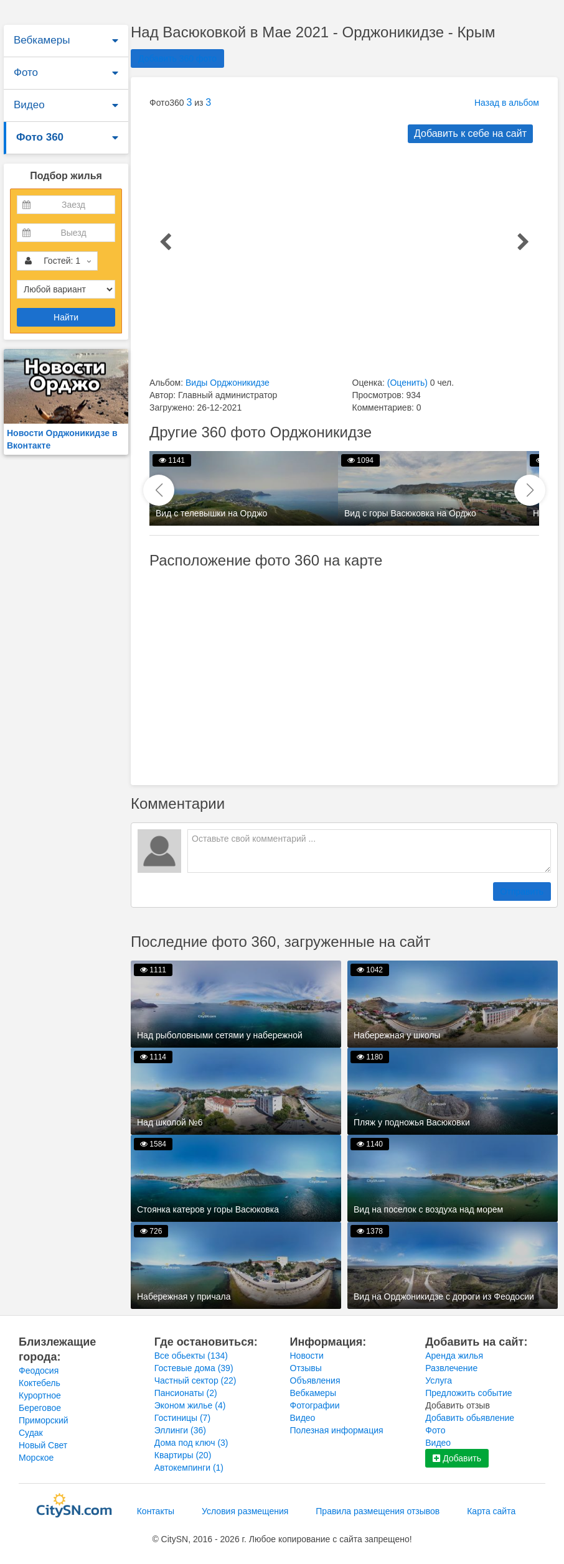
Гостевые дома (193, 1368)
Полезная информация (336, 1430)
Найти (66, 317)
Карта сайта (491, 1511)
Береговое (40, 1408)
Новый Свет (43, 1445)
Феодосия (39, 1370)
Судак (31, 1433)
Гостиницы (182, 1418)
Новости (307, 1356)
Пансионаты (185, 1393)
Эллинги (180, 1430)
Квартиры (183, 1455)
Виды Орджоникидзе (228, 383)
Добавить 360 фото (177, 58)
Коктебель (39, 1383)
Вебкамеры (42, 40)
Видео (29, 105)
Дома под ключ (191, 1443)
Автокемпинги (188, 1468)
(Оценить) (407, 383)
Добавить (457, 1458)
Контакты (155, 1511)
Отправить (522, 891)
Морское (36, 1458)
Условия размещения (245, 1511)
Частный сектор (195, 1380)
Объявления (315, 1380)
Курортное (40, 1395)
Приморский (43, 1420)
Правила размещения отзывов (377, 1511)
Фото (26, 72)
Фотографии (315, 1405)
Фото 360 (39, 137)
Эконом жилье (190, 1405)
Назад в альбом (506, 103)
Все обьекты (191, 1356)
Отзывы (306, 1368)
